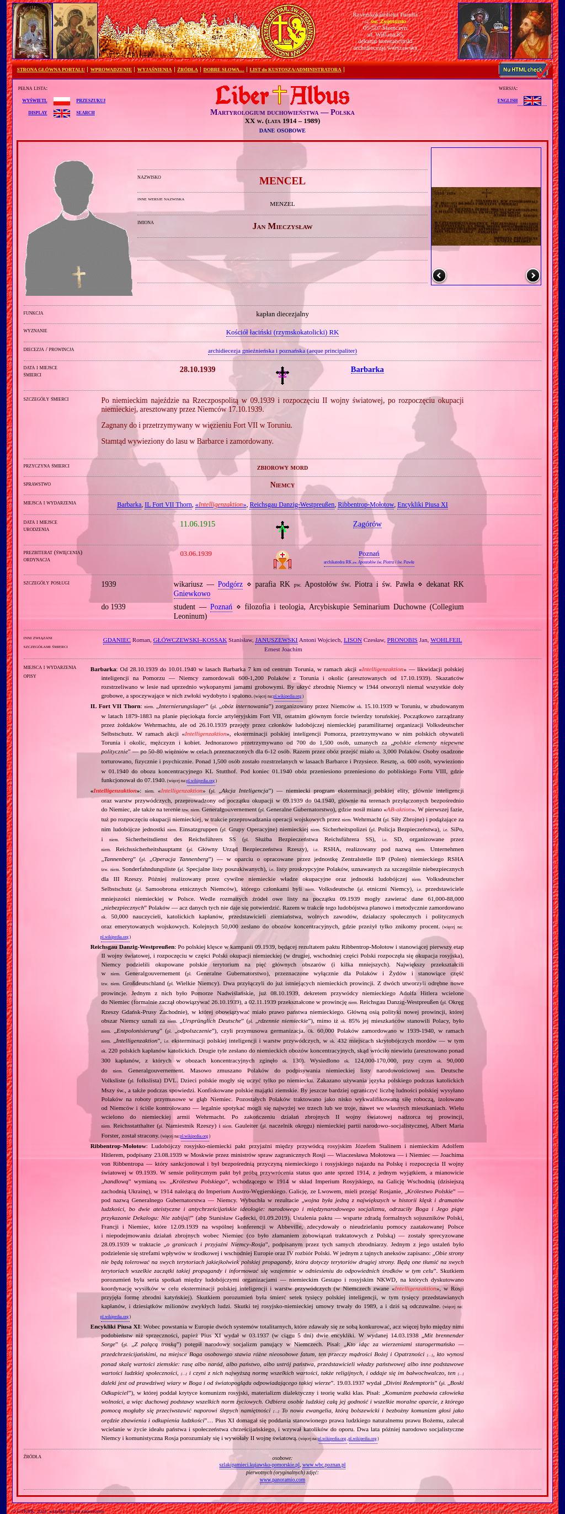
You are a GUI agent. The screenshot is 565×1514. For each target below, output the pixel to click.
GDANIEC (117, 639)
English (508, 100)
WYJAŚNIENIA (154, 69)
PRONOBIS (402, 639)
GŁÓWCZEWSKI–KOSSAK (190, 639)
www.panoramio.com (283, 1479)
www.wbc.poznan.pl (324, 1465)
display (37, 112)
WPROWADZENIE (111, 69)
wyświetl (34, 100)
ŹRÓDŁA (187, 69)
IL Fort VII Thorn (168, 504)
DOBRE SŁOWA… (224, 69)
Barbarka (129, 504)
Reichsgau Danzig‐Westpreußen (291, 504)
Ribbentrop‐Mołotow (366, 504)
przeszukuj (90, 100)
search (85, 112)
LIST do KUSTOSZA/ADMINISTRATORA (295, 69)
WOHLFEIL (446, 639)
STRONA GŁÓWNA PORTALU (51, 69)
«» (221, 504)
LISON (353, 639)
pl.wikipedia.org (287, 696)
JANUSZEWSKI (276, 639)
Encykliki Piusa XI (422, 504)
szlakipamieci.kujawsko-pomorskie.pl (260, 1465)
